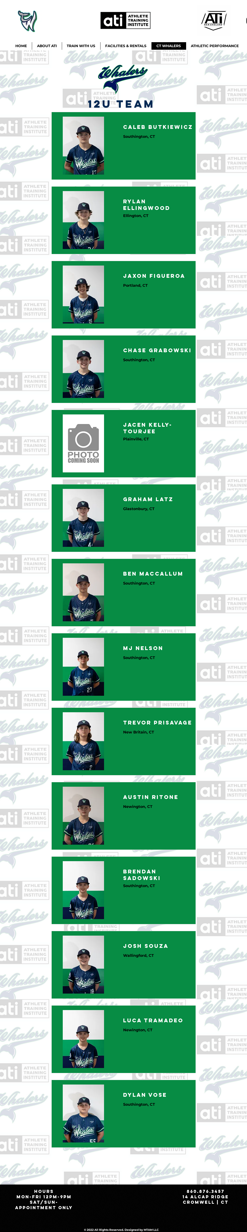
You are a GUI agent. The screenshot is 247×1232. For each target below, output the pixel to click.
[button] (81, 46)
